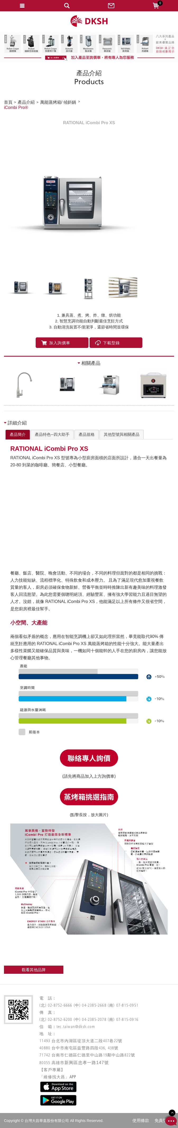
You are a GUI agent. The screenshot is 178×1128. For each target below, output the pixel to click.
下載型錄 (107, 343)
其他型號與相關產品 (121, 434)
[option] (89, 203)
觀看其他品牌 (34, 969)
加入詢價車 (55, 343)
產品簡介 (18, 434)
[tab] (18, 435)
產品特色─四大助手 (52, 434)
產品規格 (87, 434)
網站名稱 (89, 21)
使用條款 (140, 1120)
